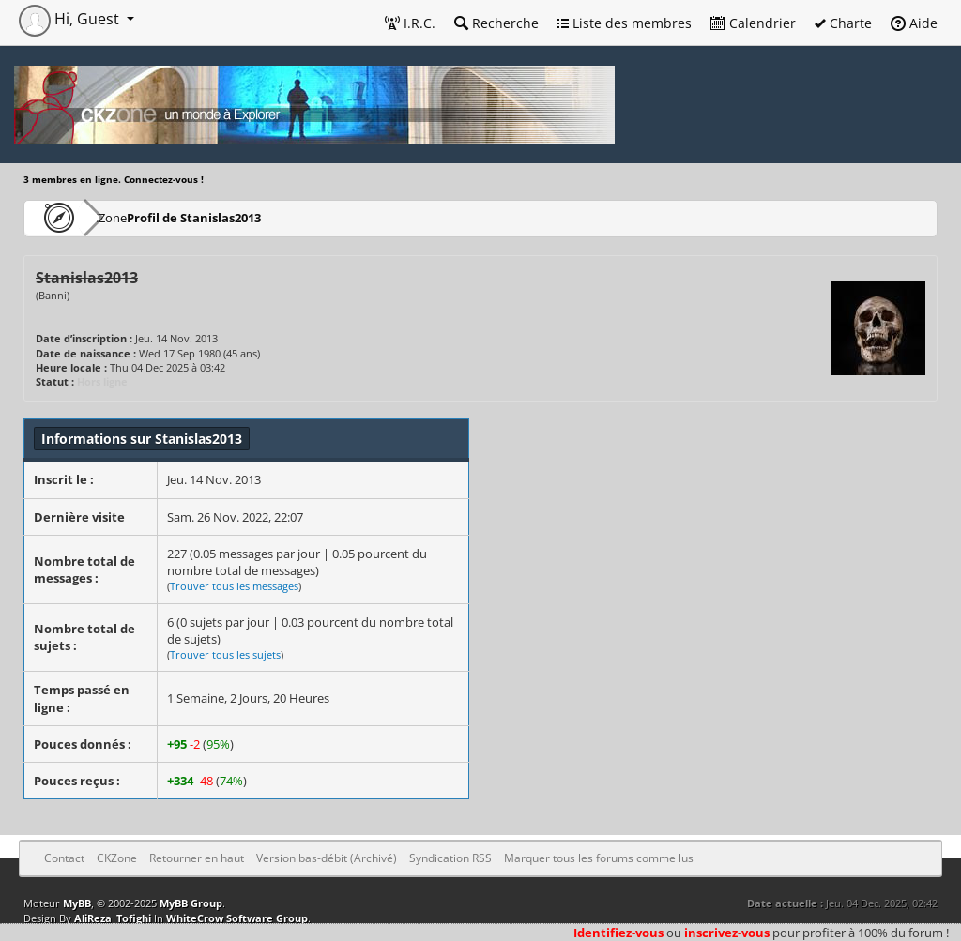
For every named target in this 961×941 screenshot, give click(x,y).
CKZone (132, 217)
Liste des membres (624, 23)
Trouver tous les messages (234, 586)
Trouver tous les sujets (225, 654)
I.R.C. (410, 23)
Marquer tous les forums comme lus (599, 858)
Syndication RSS (450, 858)
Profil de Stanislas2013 (249, 217)
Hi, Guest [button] (71, 18)
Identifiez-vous (618, 932)
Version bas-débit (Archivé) (326, 858)
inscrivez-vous (727, 932)
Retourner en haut (196, 858)
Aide (914, 23)
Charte (843, 23)
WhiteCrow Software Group (237, 918)
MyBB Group (191, 903)
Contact (64, 858)
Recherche (496, 23)
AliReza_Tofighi (112, 918)
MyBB (77, 903)
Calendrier (753, 23)
